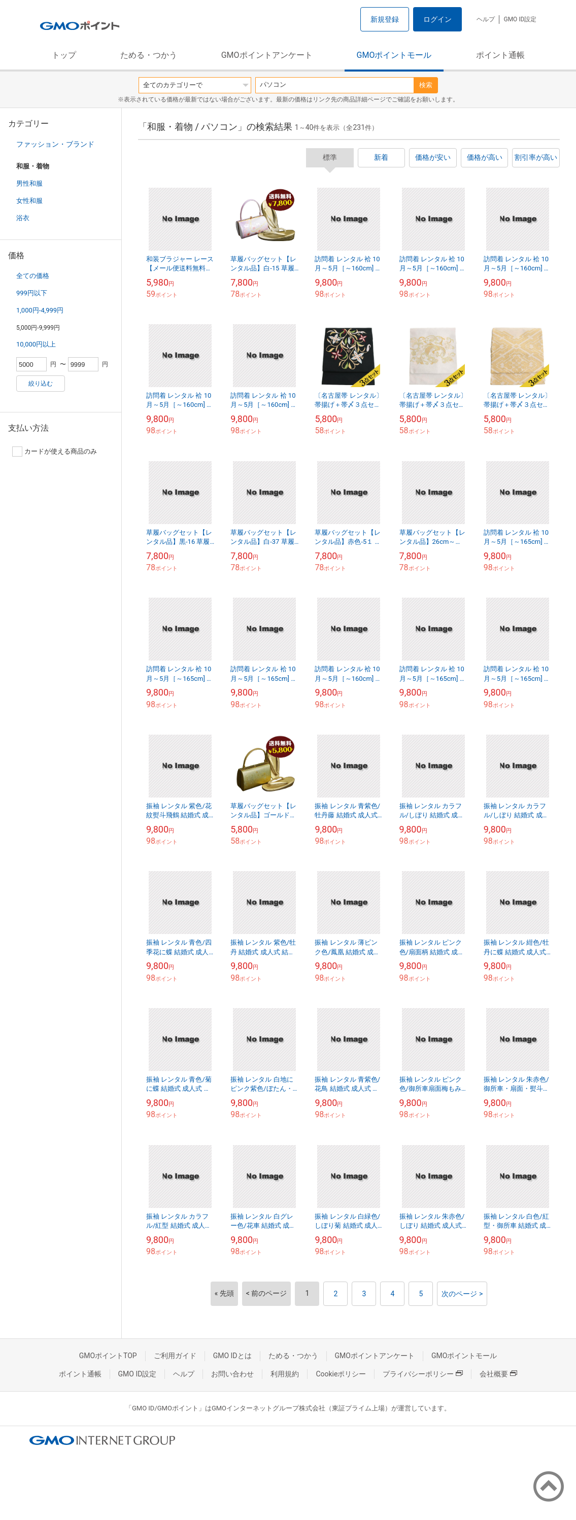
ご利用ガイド (175, 1356)
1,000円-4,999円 (39, 310)
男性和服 (29, 183)
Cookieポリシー (341, 1374)
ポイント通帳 (500, 55)
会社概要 (498, 1374)
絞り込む (40, 383)
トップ (64, 55)
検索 (425, 85)
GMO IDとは (232, 1356)
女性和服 (29, 200)
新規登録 (384, 19)
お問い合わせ (232, 1374)
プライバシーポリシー (423, 1374)
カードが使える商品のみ (54, 451)
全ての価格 (32, 276)
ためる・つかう (148, 55)
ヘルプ (486, 19)
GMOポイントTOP (108, 1356)
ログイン (437, 19)
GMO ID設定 (519, 19)
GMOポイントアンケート (267, 55)
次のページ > (462, 1294)
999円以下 (31, 293)
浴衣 (22, 218)
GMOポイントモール (394, 55)
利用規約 (284, 1374)
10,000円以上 (36, 344)
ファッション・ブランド (55, 144)
